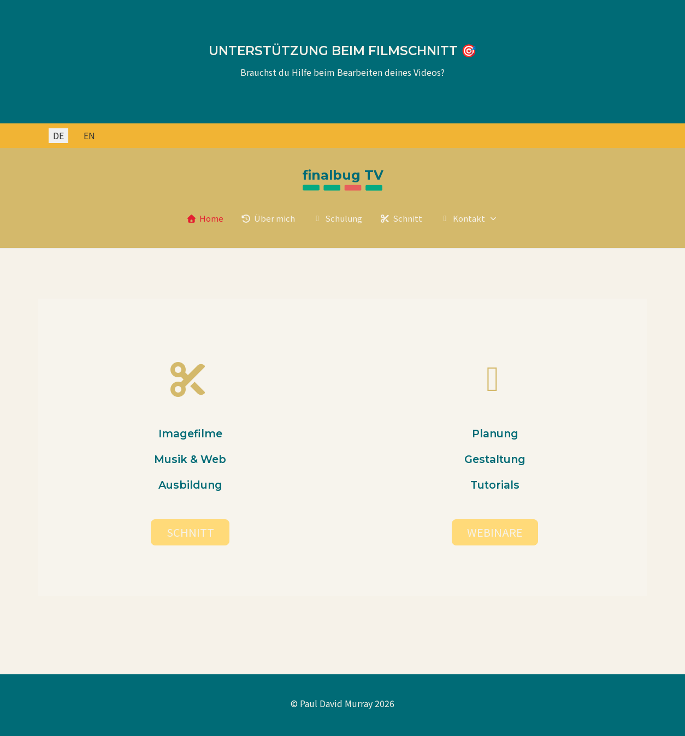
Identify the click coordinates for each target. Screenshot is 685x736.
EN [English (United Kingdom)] (89, 135)
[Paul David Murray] (342, 180)
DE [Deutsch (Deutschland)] (58, 135)
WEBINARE (495, 532)
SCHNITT (190, 532)
